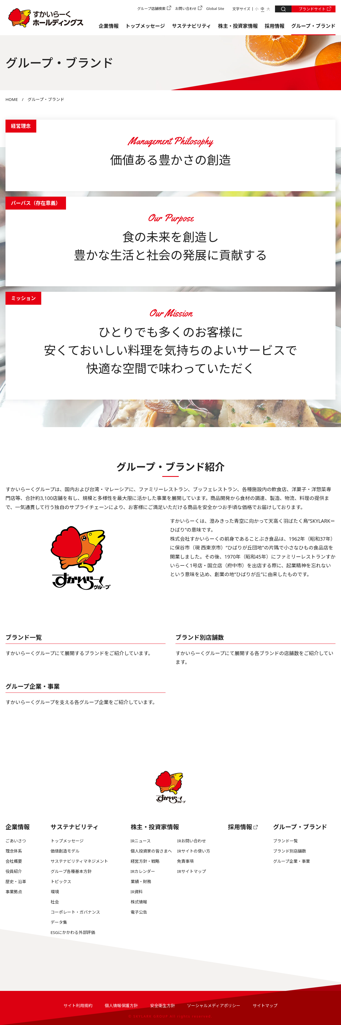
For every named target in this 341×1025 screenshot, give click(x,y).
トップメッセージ (145, 26)
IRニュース (141, 840)
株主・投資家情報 (238, 26)
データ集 (59, 922)
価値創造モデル (65, 851)
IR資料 (137, 891)
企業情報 (109, 26)
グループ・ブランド (313, 26)
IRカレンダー (143, 871)
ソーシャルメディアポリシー (213, 1005)
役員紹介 (14, 871)
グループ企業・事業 (33, 686)
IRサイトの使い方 (193, 851)
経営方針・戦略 (145, 861)
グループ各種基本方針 (71, 871)
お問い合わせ (186, 8)
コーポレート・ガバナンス (75, 912)
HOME (12, 99)
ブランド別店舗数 (199, 637)
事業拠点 (14, 891)
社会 (55, 902)
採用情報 (274, 26)
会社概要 (14, 861)
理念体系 (14, 851)
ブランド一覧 (24, 637)
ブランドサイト (312, 9)
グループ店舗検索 (151, 8)
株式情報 (139, 902)
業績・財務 (141, 881)
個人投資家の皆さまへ (151, 851)
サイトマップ (265, 1005)
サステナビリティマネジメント (79, 861)
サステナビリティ (191, 26)
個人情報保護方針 (121, 1005)
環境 (55, 891)
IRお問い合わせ (191, 840)
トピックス (61, 881)
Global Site (215, 8)
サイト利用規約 (78, 1005)
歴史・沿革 (16, 881)
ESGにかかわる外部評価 (73, 932)
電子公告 (139, 912)
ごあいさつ (16, 840)
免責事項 (185, 861)
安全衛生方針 (162, 1005)
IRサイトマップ (191, 871)
